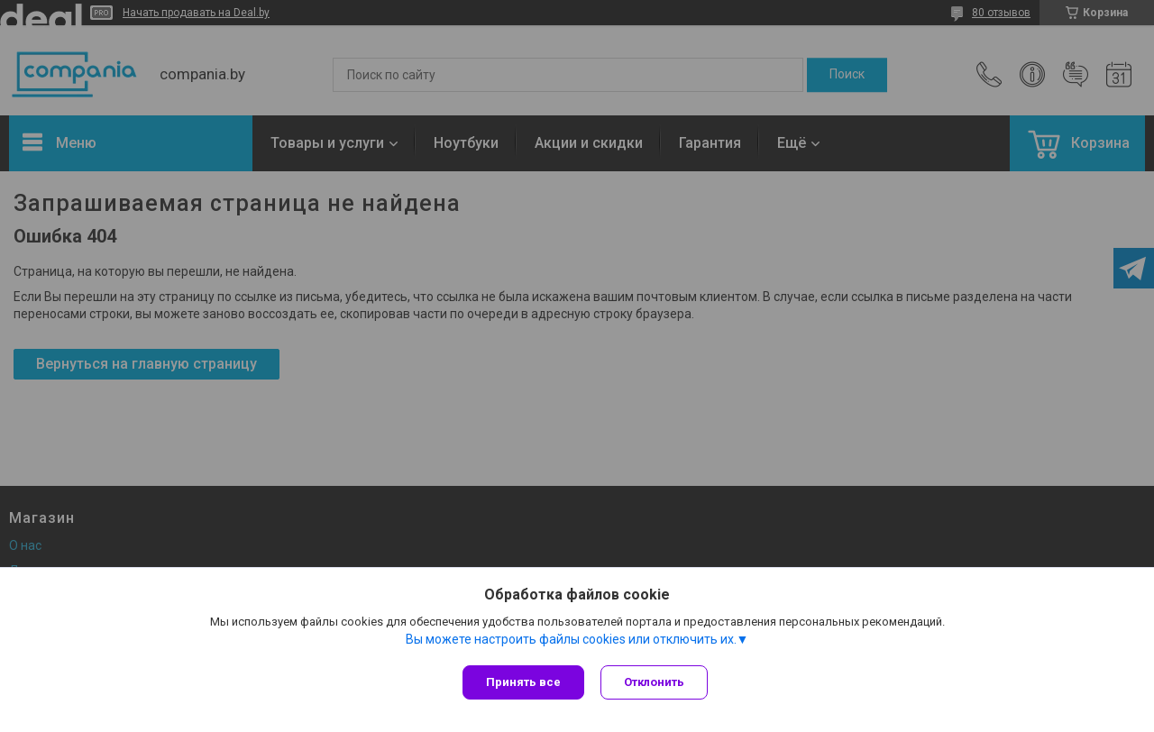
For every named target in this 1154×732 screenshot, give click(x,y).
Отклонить (656, 682)
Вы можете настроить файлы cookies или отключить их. (571, 641)
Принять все (523, 682)
